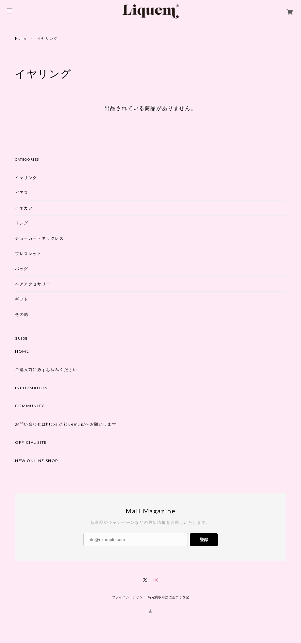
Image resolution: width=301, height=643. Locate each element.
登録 (204, 539)
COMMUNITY (29, 406)
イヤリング (26, 177)
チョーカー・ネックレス (39, 238)
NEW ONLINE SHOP (36, 460)
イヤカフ (24, 207)
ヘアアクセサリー (33, 283)
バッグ (21, 268)
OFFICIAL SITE (31, 442)
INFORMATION (31, 388)
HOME (22, 351)
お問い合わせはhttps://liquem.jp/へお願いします (65, 424)
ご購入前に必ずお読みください (46, 369)
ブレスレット (28, 253)
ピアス (21, 192)
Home (21, 38)
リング (21, 222)
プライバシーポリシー (129, 597)
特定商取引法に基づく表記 (168, 597)
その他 (21, 314)
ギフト (21, 299)
